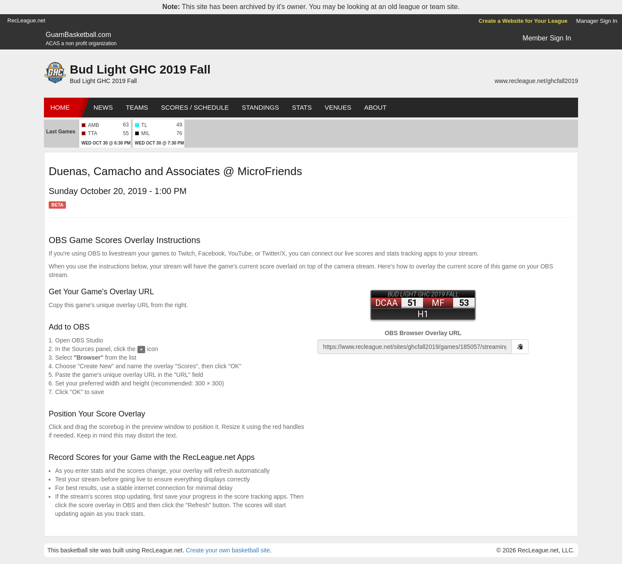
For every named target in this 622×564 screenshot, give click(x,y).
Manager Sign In (596, 21)
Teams (137, 107)
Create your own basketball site (228, 550)
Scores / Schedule (195, 107)
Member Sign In (546, 38)
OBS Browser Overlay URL (423, 333)
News (103, 107)
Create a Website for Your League (523, 21)
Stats (302, 107)
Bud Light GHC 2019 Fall (140, 69)
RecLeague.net (26, 20)
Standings (260, 107)
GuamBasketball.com (78, 34)
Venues (338, 107)
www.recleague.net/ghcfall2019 (536, 80)
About (375, 107)
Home (60, 107)
